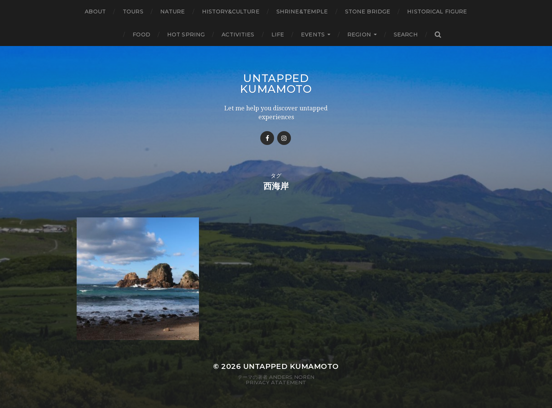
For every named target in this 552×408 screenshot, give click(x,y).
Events (313, 34)
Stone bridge (368, 11)
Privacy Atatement (276, 382)
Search (406, 34)
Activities (238, 34)
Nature (172, 11)
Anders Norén (291, 377)
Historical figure (437, 11)
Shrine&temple (302, 11)
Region (359, 34)
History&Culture (231, 11)
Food (141, 34)
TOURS (133, 11)
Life (277, 34)
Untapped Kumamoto (276, 83)
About (95, 11)
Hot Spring (186, 34)
